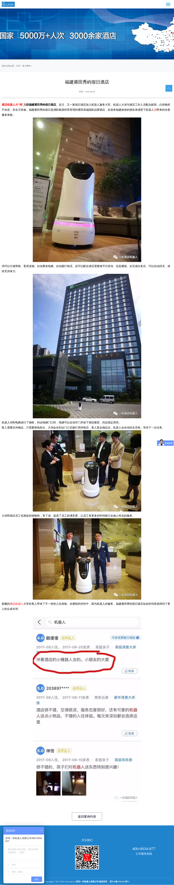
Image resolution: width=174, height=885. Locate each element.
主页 (18, 66)
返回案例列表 (87, 816)
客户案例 (26, 66)
